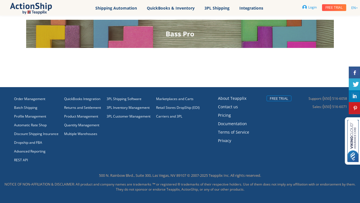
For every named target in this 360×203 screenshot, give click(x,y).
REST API (21, 160)
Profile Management (30, 116)
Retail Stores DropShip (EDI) (178, 107)
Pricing (224, 115)
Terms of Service (233, 132)
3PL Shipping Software (124, 98)
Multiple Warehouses (80, 133)
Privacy (224, 140)
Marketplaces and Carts (175, 98)
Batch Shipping (25, 107)
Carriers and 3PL (169, 116)
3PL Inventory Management (128, 107)
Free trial (334, 7)
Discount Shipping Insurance (36, 133)
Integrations (251, 8)
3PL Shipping (217, 8)
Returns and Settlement (82, 107)
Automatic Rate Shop (30, 125)
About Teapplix (232, 98)
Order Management (29, 98)
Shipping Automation (116, 8)
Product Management (81, 116)
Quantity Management (81, 125)
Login (309, 7)
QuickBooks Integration (82, 98)
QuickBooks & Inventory (171, 8)
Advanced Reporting (30, 151)
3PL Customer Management (128, 116)
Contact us (228, 106)
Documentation (232, 123)
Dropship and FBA (28, 142)
